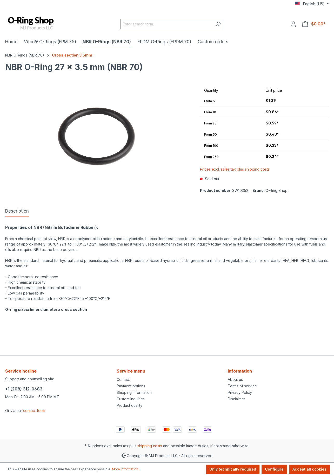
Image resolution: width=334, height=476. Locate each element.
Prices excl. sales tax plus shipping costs (235, 169)
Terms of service (242, 386)
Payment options (131, 386)
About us (235, 379)
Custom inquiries (131, 399)
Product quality (129, 405)
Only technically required (232, 469)
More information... (126, 469)
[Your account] (293, 24)
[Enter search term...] (166, 24)
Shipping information (134, 392)
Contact (123, 379)
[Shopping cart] (314, 24)
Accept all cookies (309, 469)
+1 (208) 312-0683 (23, 388)
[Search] (218, 24)
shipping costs (149, 446)
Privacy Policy (240, 392)
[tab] (17, 211)
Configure (274, 469)
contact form (34, 410)
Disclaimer (236, 399)
